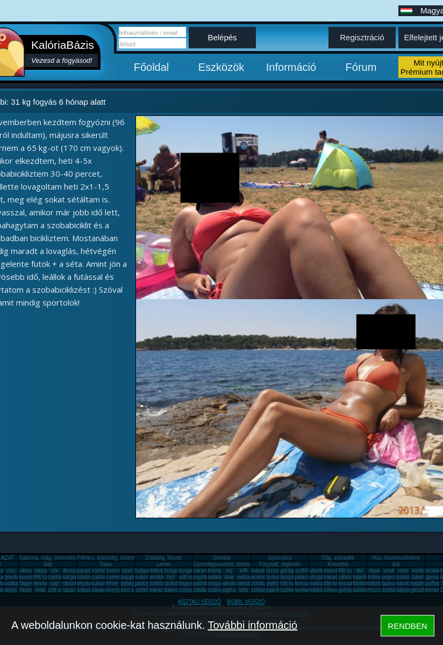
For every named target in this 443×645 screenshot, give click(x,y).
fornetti (433, 590)
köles (374, 577)
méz (403, 571)
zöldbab (260, 583)
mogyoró (218, 583)
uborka (317, 571)
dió (359, 571)
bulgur (142, 571)
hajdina (419, 583)
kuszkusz (262, 571)
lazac (69, 590)
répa (374, 571)
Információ (291, 67)
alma (26, 571)
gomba (12, 577)
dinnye (70, 571)
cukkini (99, 577)
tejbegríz (130, 583)
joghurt (230, 590)
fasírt (26, 590)
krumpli (216, 571)
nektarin (246, 577)
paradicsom (91, 571)
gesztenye (423, 590)
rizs (11, 571)
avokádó (159, 577)
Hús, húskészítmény (395, 558)
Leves (163, 564)
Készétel (337, 564)
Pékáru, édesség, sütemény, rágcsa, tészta (128, 558)
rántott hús (278, 577)
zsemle (114, 571)
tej (229, 571)
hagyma (188, 583)
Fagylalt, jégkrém (279, 564)
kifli (243, 571)
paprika (202, 577)
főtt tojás (348, 571)
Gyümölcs (279, 558)
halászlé (319, 590)
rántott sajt (249, 583)
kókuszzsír (89, 590)
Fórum (361, 67)
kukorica (101, 583)
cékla (345, 577)
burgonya (175, 571)
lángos (288, 577)
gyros (432, 577)
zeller (141, 590)
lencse (41, 583)
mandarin (335, 571)
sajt (55, 583)
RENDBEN (407, 625)
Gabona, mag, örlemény (47, 558)
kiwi (229, 577)
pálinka (201, 583)
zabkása (217, 577)
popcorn (391, 577)
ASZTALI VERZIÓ (199, 602)
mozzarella (380, 590)
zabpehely (45, 571)
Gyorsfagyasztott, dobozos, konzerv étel (241, 564)
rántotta (173, 583)
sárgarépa (74, 577)
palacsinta (307, 577)
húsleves (87, 577)
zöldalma (262, 590)
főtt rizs (42, 577)
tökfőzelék (161, 583)
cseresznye (119, 577)
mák (40, 590)
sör (55, 571)
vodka (11, 583)
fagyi (25, 583)
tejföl (272, 583)
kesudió (347, 583)
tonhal (389, 590)
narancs (202, 571)
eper (127, 571)
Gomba (222, 558)
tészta (84, 583)
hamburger (409, 583)
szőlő (301, 571)
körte (418, 571)
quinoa (390, 583)
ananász (261, 577)
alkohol (230, 583)
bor (171, 577)
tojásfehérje (367, 577)
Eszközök (221, 67)
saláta (360, 590)
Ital (395, 564)
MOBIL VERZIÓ (246, 602)
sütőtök (100, 571)
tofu (243, 590)
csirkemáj (59, 577)
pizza (272, 571)
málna (316, 583)
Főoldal (151, 67)
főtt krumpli (337, 583)
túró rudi (130, 590)
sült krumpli (192, 577)
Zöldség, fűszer (163, 558)
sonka (302, 590)
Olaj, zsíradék (337, 558)
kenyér (27, 577)
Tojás (105, 564)
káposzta (407, 590)
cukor (141, 577)
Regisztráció (362, 37)
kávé (417, 577)
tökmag (173, 590)
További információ (252, 625)
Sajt (47, 564)
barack (157, 590)
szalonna (218, 590)
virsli (388, 571)
